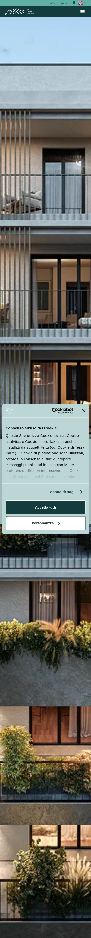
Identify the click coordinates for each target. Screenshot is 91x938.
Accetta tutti (45, 507)
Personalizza (46, 523)
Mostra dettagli (62, 492)
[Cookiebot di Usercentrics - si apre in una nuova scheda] (54, 411)
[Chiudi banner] (83, 410)
